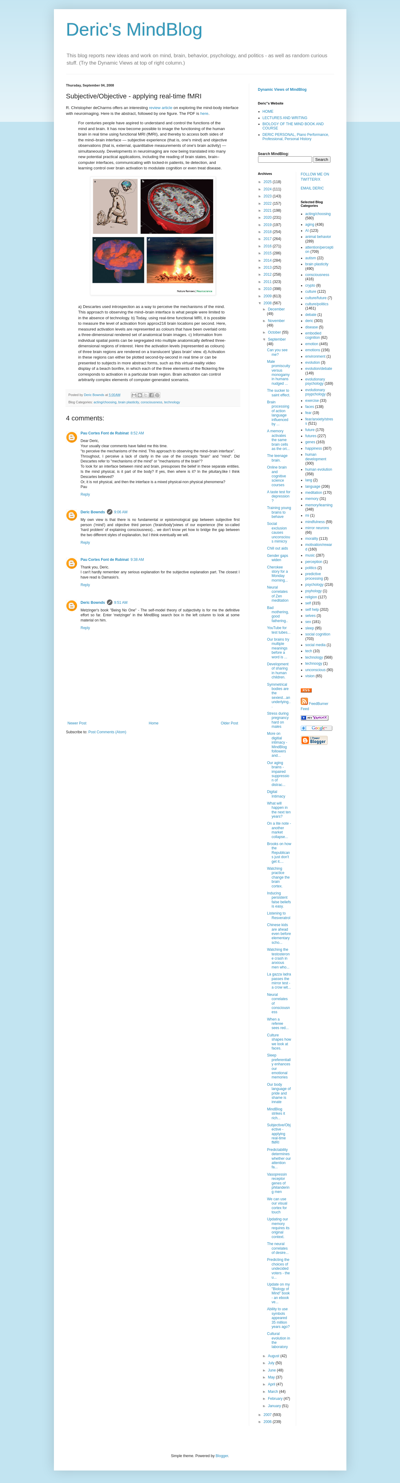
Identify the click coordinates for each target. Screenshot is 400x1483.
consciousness (151, 402)
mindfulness (315, 522)
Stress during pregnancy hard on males (277, 720)
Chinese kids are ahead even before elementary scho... (279, 934)
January (275, 1406)
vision (310, 676)
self (308, 603)
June (272, 1370)
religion (311, 597)
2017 (268, 239)
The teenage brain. (277, 458)
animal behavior (318, 237)
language (312, 486)
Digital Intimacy (276, 794)
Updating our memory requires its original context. (278, 1228)
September (277, 339)
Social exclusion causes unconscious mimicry (278, 532)
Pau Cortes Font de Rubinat (105, 433)
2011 (268, 282)
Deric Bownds (93, 512)
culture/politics (316, 304)
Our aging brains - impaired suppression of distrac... (278, 774)
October (275, 332)
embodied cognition (313, 335)
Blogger (222, 1456)
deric (309, 321)
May (272, 1377)
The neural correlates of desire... (277, 1248)
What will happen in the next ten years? (279, 810)
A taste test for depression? (278, 496)
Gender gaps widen (277, 558)
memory (311, 499)
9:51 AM (121, 602)
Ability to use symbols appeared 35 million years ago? (278, 1318)
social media (315, 645)
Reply (85, 494)
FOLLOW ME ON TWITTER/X (315, 177)
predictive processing (314, 576)
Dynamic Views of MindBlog (282, 89)
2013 (268, 267)
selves (310, 616)
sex (308, 622)
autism (310, 258)
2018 (268, 232)
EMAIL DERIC (312, 188)
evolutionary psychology (315, 381)
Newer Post (77, 723)
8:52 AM (137, 433)
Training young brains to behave (279, 512)
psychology (314, 584)
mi (307, 515)
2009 (268, 296)
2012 (268, 274)
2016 (268, 246)
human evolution (318, 469)
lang (308, 480)
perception (313, 562)
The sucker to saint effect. (278, 392)
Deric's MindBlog (134, 29)
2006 (268, 1422)
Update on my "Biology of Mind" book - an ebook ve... (278, 1293)
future (310, 430)
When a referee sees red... (277, 1023)
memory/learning (318, 505)
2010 (268, 289)
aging (309, 224)
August (274, 1356)
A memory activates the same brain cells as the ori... (278, 440)
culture (310, 291)
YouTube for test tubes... (278, 630)
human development (315, 456)
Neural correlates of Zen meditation (277, 594)
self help (312, 609)
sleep (309, 628)
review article (160, 107)
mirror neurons (317, 528)
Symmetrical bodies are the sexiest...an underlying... (278, 695)
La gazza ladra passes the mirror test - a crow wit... (279, 980)
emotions (312, 350)
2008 (268, 303)
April (272, 1384)
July (271, 1363)
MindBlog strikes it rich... (276, 1113)
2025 (268, 182)
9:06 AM (121, 512)
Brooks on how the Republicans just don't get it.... (279, 853)
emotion (311, 344)
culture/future (316, 298)
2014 (268, 260)
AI (307, 230)
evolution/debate (318, 368)
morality (311, 538)
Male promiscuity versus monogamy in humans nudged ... (278, 372)
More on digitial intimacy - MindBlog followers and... (277, 744)
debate (311, 315)
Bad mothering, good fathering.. (278, 614)
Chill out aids (277, 548)
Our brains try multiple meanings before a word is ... (278, 648)
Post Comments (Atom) (107, 732)
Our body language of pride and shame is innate (279, 1093)
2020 (268, 217)
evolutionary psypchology (315, 392)
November (276, 321)
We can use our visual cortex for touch (277, 1205)
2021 (268, 210)
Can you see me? (277, 352)
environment (315, 356)
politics (311, 568)
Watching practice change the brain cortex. (278, 877)
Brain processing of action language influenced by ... (278, 413)
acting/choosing (105, 402)
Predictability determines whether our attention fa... (279, 1159)
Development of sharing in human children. (277, 670)
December (276, 309)
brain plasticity (128, 402)
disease (311, 327)
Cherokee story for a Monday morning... (277, 573)
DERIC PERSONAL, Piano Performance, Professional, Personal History (296, 137)
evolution (312, 362)
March (273, 1391)
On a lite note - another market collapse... (279, 830)
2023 (268, 196)
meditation (313, 492)
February (275, 1398)
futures (311, 436)
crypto (310, 285)
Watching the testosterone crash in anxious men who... (278, 958)
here (204, 113)
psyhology (313, 591)
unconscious (315, 670)
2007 (268, 1415)
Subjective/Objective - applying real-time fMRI (278, 1134)
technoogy (313, 663)
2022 (268, 203)
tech (308, 651)
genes (310, 442)
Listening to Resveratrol (278, 915)
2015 (268, 253)
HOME (268, 111)
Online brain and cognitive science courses (277, 476)
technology (172, 402)
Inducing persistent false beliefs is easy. (279, 899)
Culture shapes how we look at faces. (279, 1041)
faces (309, 407)
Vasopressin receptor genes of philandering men (278, 1183)
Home (153, 723)
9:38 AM (137, 559)
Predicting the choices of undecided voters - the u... (278, 1268)
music (310, 555)
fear (308, 413)
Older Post (229, 723)
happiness (313, 448)
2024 (268, 189)
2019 (268, 225)
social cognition (317, 634)
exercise (312, 400)
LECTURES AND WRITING (285, 118)
